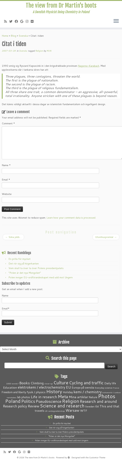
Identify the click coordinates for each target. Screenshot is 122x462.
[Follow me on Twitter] (12, 21)
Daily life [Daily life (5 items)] (110, 383)
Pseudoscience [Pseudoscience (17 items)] (48, 401)
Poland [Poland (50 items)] (13, 401)
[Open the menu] (116, 21)
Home (5, 36)
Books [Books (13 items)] (24, 383)
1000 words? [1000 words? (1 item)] (12, 383)
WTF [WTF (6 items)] (83, 410)
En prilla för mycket (20, 259)
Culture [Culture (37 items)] (60, 382)
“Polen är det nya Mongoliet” (25, 273)
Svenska (23, 36)
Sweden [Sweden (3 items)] (89, 406)
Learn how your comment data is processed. (71, 217)
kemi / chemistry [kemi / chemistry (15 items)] (88, 391)
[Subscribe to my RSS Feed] (6, 21)
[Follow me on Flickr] (33, 21)
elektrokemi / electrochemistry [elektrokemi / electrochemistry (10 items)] (41, 387)
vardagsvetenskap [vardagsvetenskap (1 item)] (56, 411)
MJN (49, 50)
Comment (8, 123)
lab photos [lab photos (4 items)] (23, 397)
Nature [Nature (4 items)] (93, 397)
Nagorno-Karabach (88, 66)
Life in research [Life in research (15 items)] (44, 396)
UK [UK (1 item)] (46, 411)
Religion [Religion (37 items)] (70, 401)
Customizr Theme (97, 457)
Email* (50, 311)
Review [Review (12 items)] (33, 405)
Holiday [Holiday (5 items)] (68, 392)
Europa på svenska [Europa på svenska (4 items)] (83, 387)
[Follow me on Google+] (23, 21)
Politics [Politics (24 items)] (28, 401)
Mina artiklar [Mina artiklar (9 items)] (78, 397)
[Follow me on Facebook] (17, 21)
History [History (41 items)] (54, 391)
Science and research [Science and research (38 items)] (62, 405)
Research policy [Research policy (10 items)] (15, 406)
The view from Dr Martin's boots (61, 5)
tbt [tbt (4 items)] (97, 406)
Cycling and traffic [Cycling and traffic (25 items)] (86, 383)
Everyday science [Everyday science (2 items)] (103, 387)
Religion (39, 50)
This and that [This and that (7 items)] (109, 406)
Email (6, 179)
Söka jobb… (13, 237)
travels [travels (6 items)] (39, 410)
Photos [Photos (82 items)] (106, 396)
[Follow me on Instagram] (28, 21)
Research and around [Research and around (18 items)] (98, 401)
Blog (13, 36)
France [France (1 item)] (116, 387)
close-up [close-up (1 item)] (48, 383)
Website (7, 194)
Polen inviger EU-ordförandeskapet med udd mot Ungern (41, 277)
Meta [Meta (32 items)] (63, 396)
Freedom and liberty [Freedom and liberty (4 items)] (14, 392)
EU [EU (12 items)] (68, 387)
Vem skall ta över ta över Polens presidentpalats (36, 268)
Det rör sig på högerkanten (24, 263)
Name (6, 165)
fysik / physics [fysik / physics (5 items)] (36, 392)
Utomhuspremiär (106, 237)
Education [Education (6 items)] (10, 387)
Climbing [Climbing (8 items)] (37, 383)
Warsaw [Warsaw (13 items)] (72, 410)
